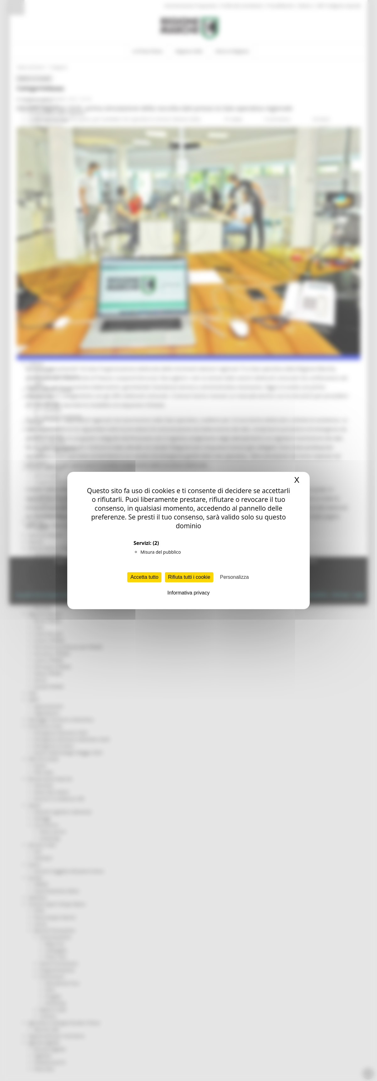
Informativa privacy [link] (188, 592)
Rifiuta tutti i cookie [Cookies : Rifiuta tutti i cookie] (189, 577)
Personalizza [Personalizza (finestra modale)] (234, 577)
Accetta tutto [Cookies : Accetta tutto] (144, 577)
